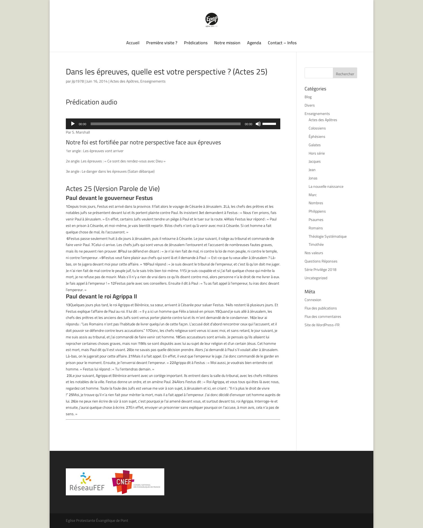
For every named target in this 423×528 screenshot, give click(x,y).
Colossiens (317, 128)
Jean (312, 169)
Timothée (316, 244)
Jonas (313, 178)
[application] (173, 123)
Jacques (315, 161)
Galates (315, 144)
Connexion (313, 299)
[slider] (166, 123)
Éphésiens (317, 136)
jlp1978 (78, 81)
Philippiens (317, 211)
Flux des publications (321, 308)
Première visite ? (161, 44)
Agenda (254, 44)
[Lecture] (73, 124)
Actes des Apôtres (124, 81)
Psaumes (316, 219)
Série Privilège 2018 (320, 269)
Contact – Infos (282, 44)
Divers (310, 105)
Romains (316, 227)
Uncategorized (316, 277)
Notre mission (227, 44)
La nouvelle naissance (326, 186)
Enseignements (153, 81)
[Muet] (258, 124)
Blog (308, 96)
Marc (313, 194)
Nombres (316, 202)
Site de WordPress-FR (322, 324)
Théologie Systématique (328, 236)
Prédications (195, 44)
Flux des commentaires (323, 316)
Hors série (317, 153)
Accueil (132, 44)
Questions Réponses (321, 261)
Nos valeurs (314, 252)
